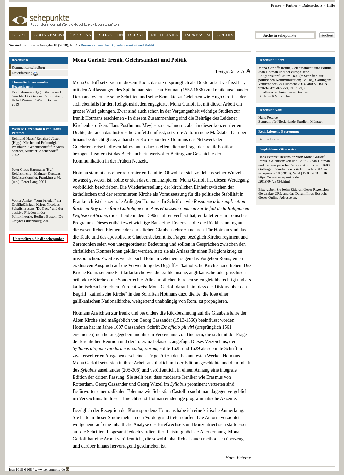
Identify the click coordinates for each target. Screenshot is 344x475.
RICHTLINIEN (165, 34)
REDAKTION (110, 34)
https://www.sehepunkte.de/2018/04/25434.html (278, 179)
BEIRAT (136, 34)
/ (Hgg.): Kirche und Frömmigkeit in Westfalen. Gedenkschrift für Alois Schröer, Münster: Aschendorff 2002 (38, 146)
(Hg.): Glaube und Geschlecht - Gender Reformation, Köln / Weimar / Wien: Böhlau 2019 (37, 98)
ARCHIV (225, 34)
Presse (276, 5)
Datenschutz (312, 5)
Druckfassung (25, 73)
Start (33, 45)
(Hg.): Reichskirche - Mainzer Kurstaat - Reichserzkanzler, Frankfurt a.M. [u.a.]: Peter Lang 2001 (37, 175)
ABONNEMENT (49, 34)
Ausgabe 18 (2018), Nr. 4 (58, 45)
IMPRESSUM (197, 34)
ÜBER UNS (80, 34)
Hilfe (331, 5)
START (18, 34)
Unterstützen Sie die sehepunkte (38, 238)
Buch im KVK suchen (274, 96)
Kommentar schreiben (28, 67)
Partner (292, 5)
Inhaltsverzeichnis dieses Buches (283, 92)
